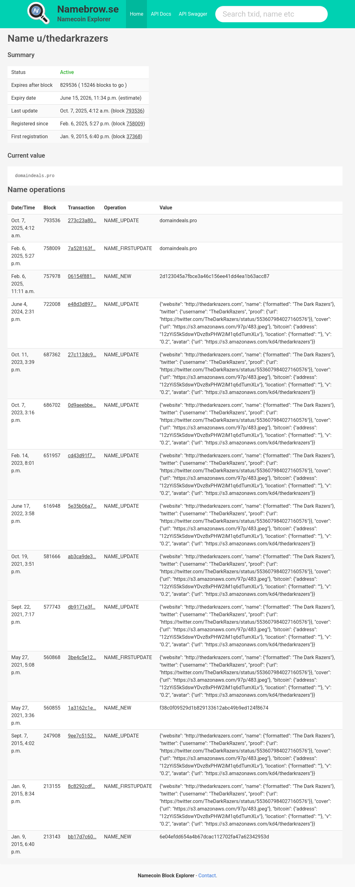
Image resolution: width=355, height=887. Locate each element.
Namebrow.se (88, 9)
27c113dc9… (82, 355)
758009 (134, 124)
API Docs (161, 14)
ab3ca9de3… (82, 556)
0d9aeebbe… (82, 405)
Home (136, 14)
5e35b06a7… (82, 506)
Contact (207, 876)
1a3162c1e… (82, 708)
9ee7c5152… (82, 736)
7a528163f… (82, 248)
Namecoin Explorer (84, 19)
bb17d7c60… (82, 837)
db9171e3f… (82, 607)
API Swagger (193, 14)
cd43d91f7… (82, 456)
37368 (134, 136)
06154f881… (82, 276)
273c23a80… (82, 220)
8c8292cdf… (81, 786)
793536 (134, 111)
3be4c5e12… (82, 657)
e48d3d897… (82, 304)
